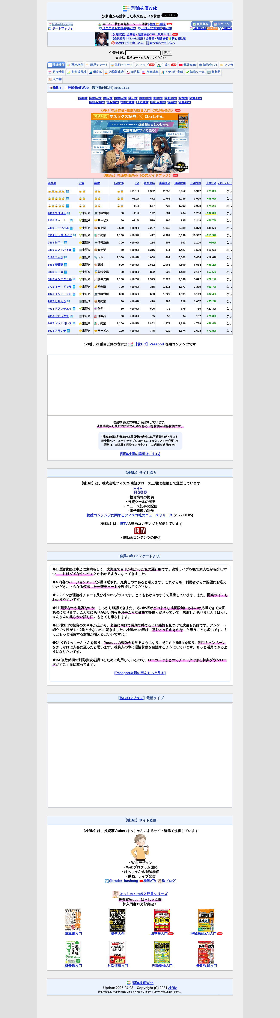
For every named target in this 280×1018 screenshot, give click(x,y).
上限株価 (195, 183)
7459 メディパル (58, 228)
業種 (97, 183)
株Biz (55, 87)
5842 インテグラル (60, 279)
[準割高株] (145, 98)
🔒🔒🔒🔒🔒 (56, 191)
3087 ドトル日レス (60, 323)
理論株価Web (144, 8)
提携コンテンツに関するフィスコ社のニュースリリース (130, 515)
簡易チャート (97, 65)
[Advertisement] (140, 385)
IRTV (124, 523)
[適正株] (133, 98)
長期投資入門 (206, 965)
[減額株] (83, 98)
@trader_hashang (121, 881)
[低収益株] (142, 102)
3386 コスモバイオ (60, 249)
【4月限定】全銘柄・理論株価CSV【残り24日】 (141, 34)
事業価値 (164, 183)
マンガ (226, 65)
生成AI (163, 65)
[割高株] (158, 98)
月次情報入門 (117, 965)
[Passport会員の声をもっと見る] (140, 673)
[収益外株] (184, 102)
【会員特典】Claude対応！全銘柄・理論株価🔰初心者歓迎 (148, 38)
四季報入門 (159, 933)
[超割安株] (95, 98)
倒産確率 (150, 72)
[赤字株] (172, 102)
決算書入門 (73, 933)
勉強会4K (187, 65)
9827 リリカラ (57, 301)
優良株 (95, 72)
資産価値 (149, 183)
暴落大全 (118, 933)
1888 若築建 (55, 264)
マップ (142, 65)
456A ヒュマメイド (60, 235)
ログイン (221, 24)
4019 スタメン (57, 213)
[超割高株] (170, 98)
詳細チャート (121, 65)
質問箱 (225, 28)
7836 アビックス (58, 316)
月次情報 (56, 72)
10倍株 (133, 72)
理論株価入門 (162, 965)
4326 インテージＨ (60, 294)
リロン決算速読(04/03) (155, 28)
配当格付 (75, 65)
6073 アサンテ (57, 330)
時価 (119, 183)
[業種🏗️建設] (157, 24)
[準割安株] (120, 98)
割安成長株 (76, 72)
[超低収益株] (158, 102)
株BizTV (147, 881)
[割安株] (108, 98)
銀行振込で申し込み (160, 43)
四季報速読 (114, 72)
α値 (137, 183)
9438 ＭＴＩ (55, 242)
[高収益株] (112, 102)
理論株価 (56, 65)
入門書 (55, 79)
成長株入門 (73, 965)
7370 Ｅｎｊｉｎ (58, 220)
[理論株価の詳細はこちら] (140, 454)
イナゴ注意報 (172, 72)
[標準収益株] (127, 102)
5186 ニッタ (55, 257)
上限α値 (211, 183)
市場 (81, 183)
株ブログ (166, 881)
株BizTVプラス (131, 698)
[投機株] (183, 98)
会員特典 (198, 28)
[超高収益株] (97, 102)
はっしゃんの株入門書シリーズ (140, 894)
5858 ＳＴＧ (55, 272)
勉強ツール (195, 72)
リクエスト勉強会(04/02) (117, 28)
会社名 (52, 183)
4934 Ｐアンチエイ (60, 308)
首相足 (214, 72)
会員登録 (200, 24)
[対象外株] (195, 98)
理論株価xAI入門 (204, 933)
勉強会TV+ (208, 65)
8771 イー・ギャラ (60, 286)
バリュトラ (225, 183)
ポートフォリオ (60, 28)
